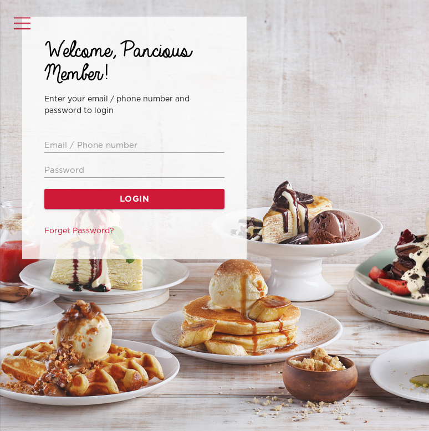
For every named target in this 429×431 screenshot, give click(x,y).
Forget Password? (79, 231)
